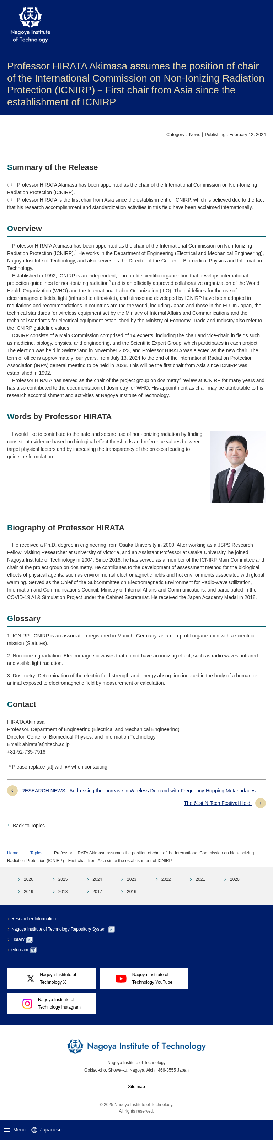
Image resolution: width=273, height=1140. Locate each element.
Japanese (46, 1130)
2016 (131, 891)
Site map (136, 1086)
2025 (63, 879)
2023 (131, 879)
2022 (166, 879)
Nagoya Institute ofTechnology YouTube (144, 978)
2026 (28, 879)
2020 (235, 879)
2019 (28, 891)
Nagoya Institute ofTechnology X (51, 978)
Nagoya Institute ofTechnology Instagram (51, 1003)
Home (12, 852)
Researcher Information (33, 918)
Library (22, 940)
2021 (200, 879)
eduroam (24, 950)
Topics (36, 852)
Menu (15, 1130)
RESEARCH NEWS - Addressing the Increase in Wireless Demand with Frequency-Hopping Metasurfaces (138, 790)
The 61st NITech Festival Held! (218, 803)
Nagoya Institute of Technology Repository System (63, 929)
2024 (97, 879)
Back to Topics (29, 825)
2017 (97, 891)
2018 (63, 891)
